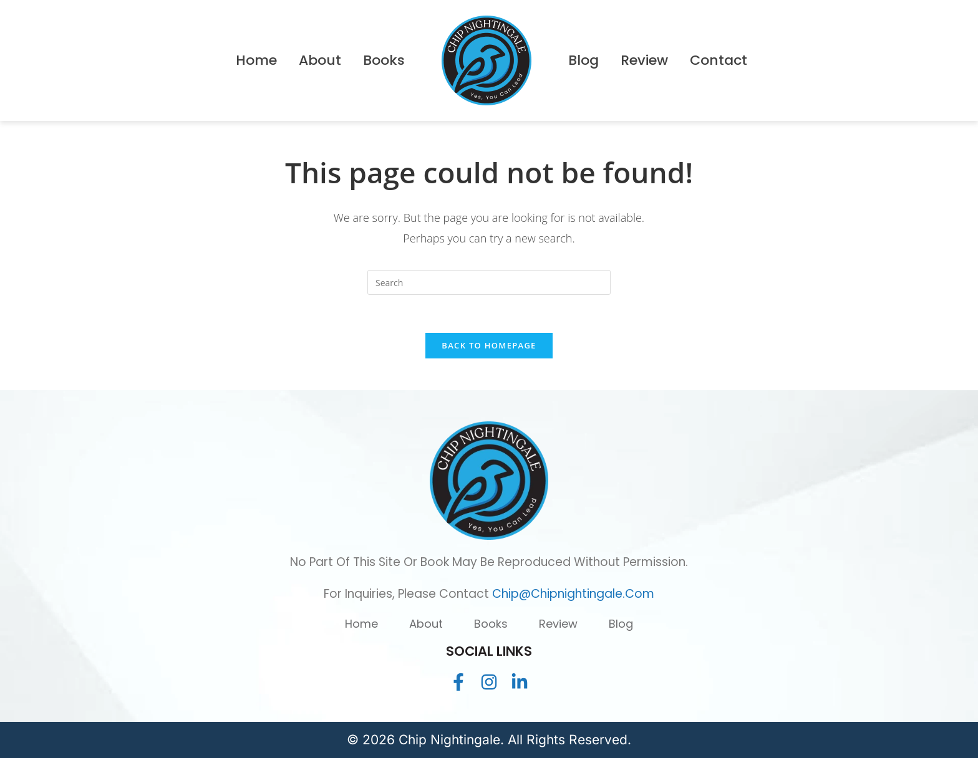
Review (558, 623)
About (426, 623)
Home (361, 623)
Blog (621, 623)
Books (491, 623)
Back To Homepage (489, 345)
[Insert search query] (489, 282)
